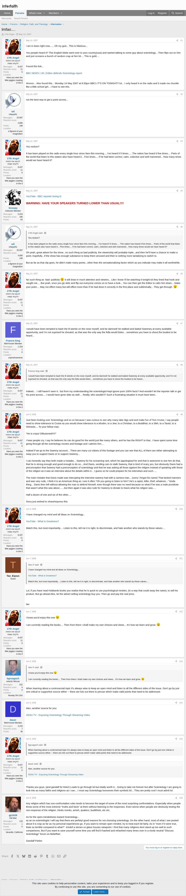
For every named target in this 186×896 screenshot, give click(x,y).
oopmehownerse (15, 358)
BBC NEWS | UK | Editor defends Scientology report (54, 73)
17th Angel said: (35, 233)
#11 (181, 558)
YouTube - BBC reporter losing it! (43, 196)
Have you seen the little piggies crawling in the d (14, 80)
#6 (182, 274)
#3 (182, 141)
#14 (181, 703)
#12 (181, 611)
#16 (181, 798)
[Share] (177, 40)
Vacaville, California (14, 832)
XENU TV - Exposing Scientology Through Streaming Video (58, 715)
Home (7, 13)
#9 (182, 414)
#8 (182, 365)
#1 (182, 40)
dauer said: (33, 764)
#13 (181, 661)
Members (54, 13)
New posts (6, 18)
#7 (182, 323)
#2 (182, 94)
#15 (181, 739)
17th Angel (9, 34)
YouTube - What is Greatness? (42, 521)
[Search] (177, 13)
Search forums (21, 18)
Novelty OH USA (15, 695)
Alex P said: (33, 565)
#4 (182, 191)
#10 (181, 509)
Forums (19, 13)
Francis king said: (36, 371)
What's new (35, 13)
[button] (44, 13)
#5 (182, 227)
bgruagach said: (35, 745)
